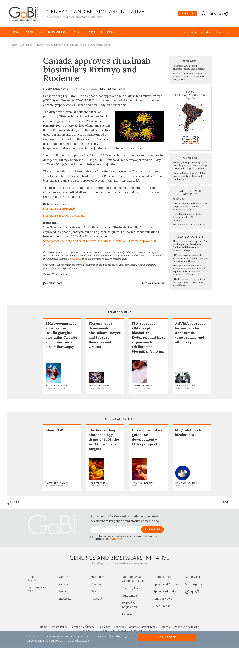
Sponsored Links (165, 592)
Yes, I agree (167, 637)
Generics (34, 32)
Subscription (223, 32)
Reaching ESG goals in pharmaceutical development (189, 68)
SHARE (12, 503)
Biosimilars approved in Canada (64, 216)
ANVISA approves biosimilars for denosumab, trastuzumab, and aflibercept (189, 282)
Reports (127, 615)
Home (16, 32)
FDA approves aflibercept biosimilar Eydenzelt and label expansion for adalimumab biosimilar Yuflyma (189, 270)
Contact (134, 627)
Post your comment (116, 89)
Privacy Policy (115, 540)
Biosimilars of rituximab (59, 209)
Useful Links (162, 606)
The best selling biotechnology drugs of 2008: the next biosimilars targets (190, 206)
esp (221, 13)
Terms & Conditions (82, 627)
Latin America (40, 589)
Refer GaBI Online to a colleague (179, 627)
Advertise (205, 32)
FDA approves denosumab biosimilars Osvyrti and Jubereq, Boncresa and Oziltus (190, 258)
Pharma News (163, 599)
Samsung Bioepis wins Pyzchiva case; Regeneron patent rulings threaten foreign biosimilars (190, 165)
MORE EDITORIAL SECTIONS (94, 32)
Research (65, 599)
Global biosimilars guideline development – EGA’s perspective (188, 217)
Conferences (162, 577)
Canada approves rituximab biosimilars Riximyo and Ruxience (77, 45)
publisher (76, 259)
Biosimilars (58, 32)
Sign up (187, 14)
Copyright (120, 627)
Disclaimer (104, 627)
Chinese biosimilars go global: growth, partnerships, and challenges (189, 176)
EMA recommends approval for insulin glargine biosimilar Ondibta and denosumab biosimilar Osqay (190, 246)
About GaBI (189, 32)
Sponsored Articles (166, 585)
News (39, 45)
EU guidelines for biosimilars (189, 225)
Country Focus (132, 589)
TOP (228, 503)
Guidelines (129, 596)
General (64, 585)
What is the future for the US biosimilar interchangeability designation (189, 76)
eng (213, 13)
